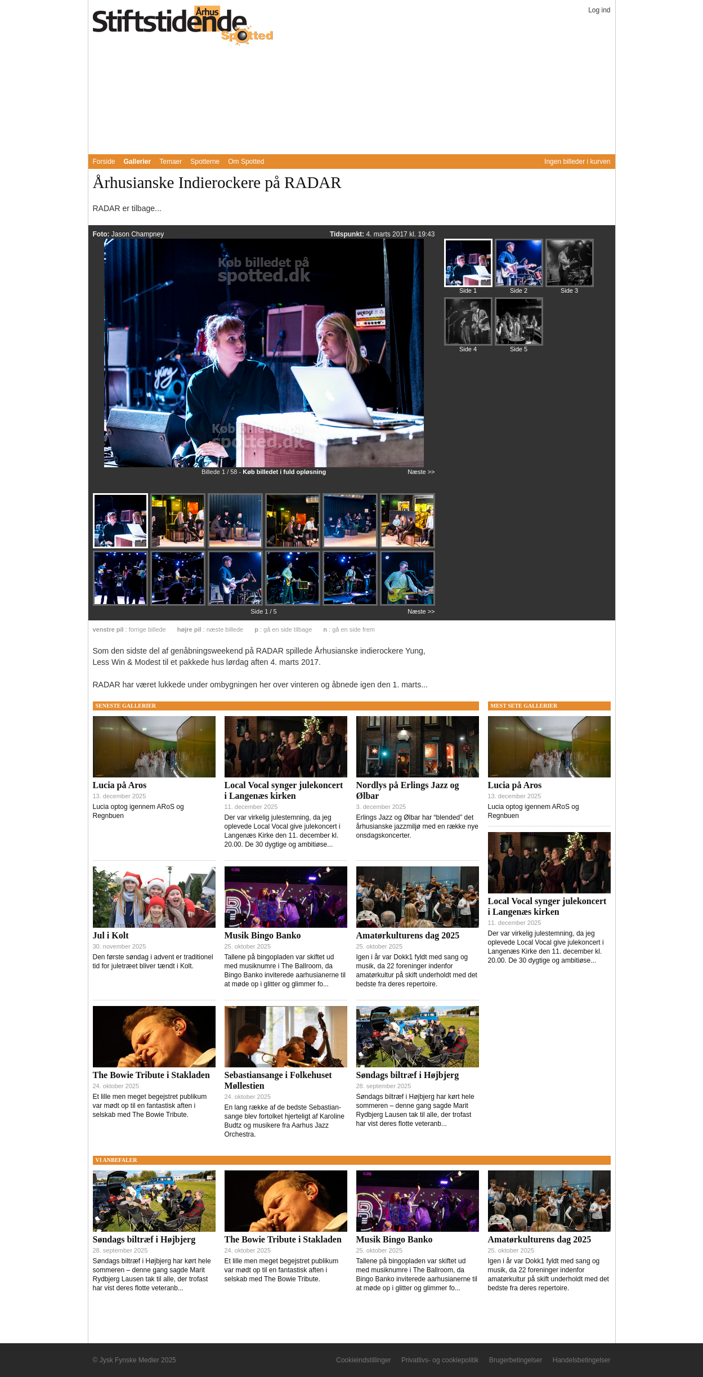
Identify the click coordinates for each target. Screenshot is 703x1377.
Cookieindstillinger (363, 1360)
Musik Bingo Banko (263, 935)
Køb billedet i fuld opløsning (284, 471)
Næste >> (421, 471)
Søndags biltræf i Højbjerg (407, 1075)
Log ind (599, 10)
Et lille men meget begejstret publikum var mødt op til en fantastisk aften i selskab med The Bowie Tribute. (150, 1106)
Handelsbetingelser (582, 1360)
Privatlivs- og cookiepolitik (439, 1360)
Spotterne (205, 162)
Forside (104, 162)
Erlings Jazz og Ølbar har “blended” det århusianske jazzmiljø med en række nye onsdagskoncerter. (417, 826)
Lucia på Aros (120, 785)
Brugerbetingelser (516, 1360)
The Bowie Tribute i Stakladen (151, 1075)
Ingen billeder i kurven (577, 162)
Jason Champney (137, 234)
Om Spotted (246, 162)
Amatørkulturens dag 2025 (408, 935)
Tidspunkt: (348, 234)
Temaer (170, 162)
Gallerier (137, 162)
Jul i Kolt (111, 935)
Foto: (102, 234)
